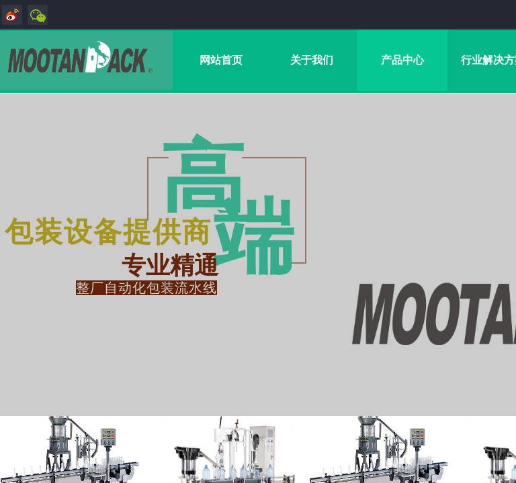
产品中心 (402, 60)
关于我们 (311, 60)
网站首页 (221, 60)
